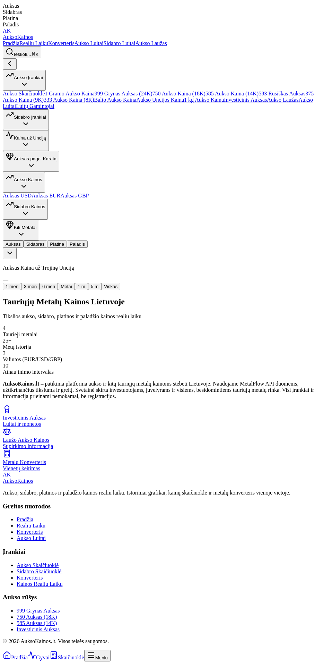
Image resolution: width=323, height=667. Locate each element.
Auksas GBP (74, 196)
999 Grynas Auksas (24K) (123, 93)
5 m (94, 286)
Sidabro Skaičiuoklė (39, 571)
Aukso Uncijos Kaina (160, 100)
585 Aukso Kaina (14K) (232, 93)
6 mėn (48, 286)
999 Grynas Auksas (38, 611)
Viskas (110, 286)
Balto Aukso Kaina (115, 100)
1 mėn (12, 286)
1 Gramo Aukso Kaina (70, 93)
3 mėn (30, 286)
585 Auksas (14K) (37, 623)
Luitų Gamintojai (35, 106)
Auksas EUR (46, 196)
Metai (66, 286)
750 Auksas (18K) (37, 617)
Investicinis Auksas (245, 100)
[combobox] (10, 253)
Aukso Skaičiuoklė (24, 93)
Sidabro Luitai (120, 43)
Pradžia (11, 43)
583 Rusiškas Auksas (282, 93)
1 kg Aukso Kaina (204, 100)
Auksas (13, 244)
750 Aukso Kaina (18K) (179, 93)
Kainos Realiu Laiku (39, 584)
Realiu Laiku (33, 43)
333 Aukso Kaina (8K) (69, 100)
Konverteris (61, 43)
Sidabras (35, 244)
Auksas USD (17, 196)
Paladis (77, 244)
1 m (81, 286)
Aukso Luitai (89, 43)
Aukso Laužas (151, 43)
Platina (57, 244)
